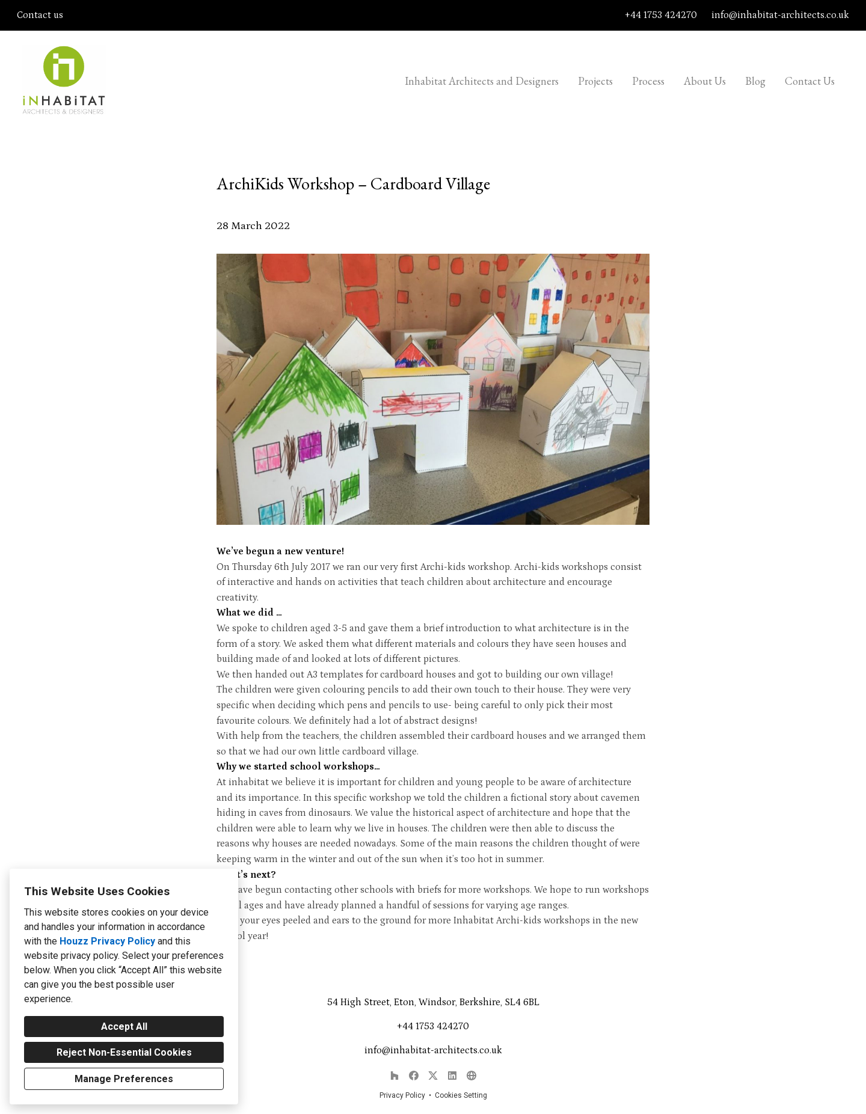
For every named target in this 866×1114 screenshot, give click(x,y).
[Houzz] (394, 1075)
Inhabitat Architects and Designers (482, 81)
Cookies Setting (461, 1095)
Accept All (124, 1026)
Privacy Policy (402, 1095)
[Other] (471, 1075)
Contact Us (810, 81)
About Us (705, 81)
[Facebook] (414, 1075)
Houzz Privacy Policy (107, 941)
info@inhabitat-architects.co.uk (780, 15)
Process (648, 81)
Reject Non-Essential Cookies (124, 1052)
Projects (595, 81)
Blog (755, 81)
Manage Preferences (124, 1079)
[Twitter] (433, 1075)
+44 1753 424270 (661, 15)
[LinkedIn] (452, 1075)
